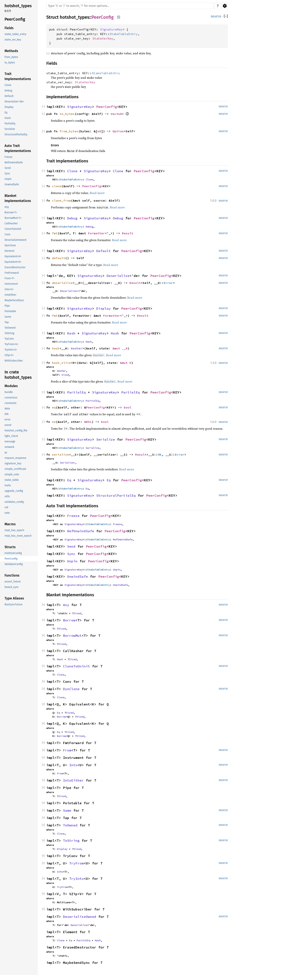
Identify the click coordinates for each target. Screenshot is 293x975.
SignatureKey (111, 29)
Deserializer (69, 291)
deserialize (62, 283)
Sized (65, 374)
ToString (71, 840)
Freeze (73, 516)
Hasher (76, 348)
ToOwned (70, 825)
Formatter (96, 233)
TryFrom (76, 863)
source (216, 16)
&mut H (125, 363)
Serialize (105, 439)
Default (103, 251)
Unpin (72, 561)
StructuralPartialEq (116, 495)
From (67, 750)
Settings (225, 6)
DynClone (71, 689)
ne (54, 422)
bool (127, 407)
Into (73, 765)
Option (118, 131)
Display (103, 308)
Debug (72, 218)
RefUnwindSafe (80, 531)
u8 (120, 114)
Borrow (69, 620)
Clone (72, 171)
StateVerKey (102, 38)
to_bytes (67, 114)
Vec (113, 114)
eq (54, 407)
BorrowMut (72, 635)
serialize (60, 454)
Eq (69, 480)
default (58, 258)
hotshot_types (74, 17)
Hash (71, 333)
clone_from (61, 200)
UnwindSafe (77, 576)
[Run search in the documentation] (130, 6)
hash (56, 348)
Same (67, 810)
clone (56, 186)
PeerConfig (102, 17)
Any (66, 605)
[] (226, 16)
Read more (97, 193)
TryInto (76, 878)
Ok (160, 454)
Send (71, 546)
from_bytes (69, 131)
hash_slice (61, 363)
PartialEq (76, 392)
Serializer (67, 462)
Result (127, 233)
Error (168, 283)
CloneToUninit (76, 666)
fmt (55, 233)
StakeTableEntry (123, 34)
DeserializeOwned (79, 916)
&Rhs (88, 422)
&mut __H (120, 348)
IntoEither (73, 780)
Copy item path (118, 17)
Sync (71, 554)
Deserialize (118, 276)
